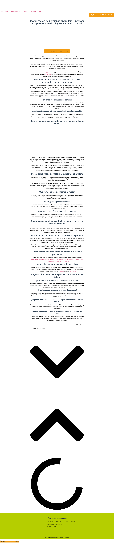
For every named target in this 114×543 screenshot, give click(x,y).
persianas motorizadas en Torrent (75, 259)
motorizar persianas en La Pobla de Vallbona (57, 261)
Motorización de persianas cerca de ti (11, 11)
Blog (40, 11)
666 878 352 (47, 75)
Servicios (26, 11)
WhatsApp (49, 73)
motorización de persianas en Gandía (39, 259)
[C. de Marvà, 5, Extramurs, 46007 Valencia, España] (88, 525)
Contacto (33, 11)
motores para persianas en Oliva (58, 259)
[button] (57, 362)
